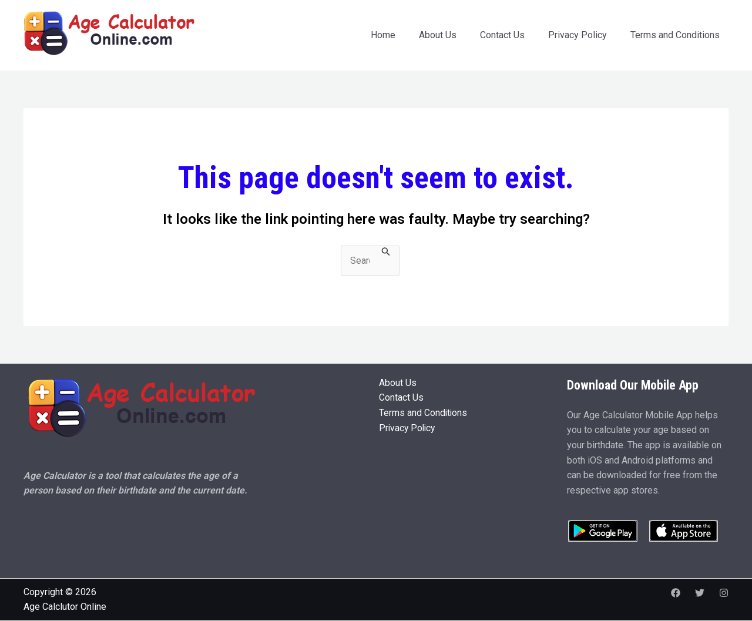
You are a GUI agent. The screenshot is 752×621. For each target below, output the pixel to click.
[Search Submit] (386, 252)
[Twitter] (699, 592)
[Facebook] (675, 592)
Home (383, 35)
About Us (437, 35)
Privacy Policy (577, 35)
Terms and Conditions (675, 35)
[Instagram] (723, 592)
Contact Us (502, 35)
